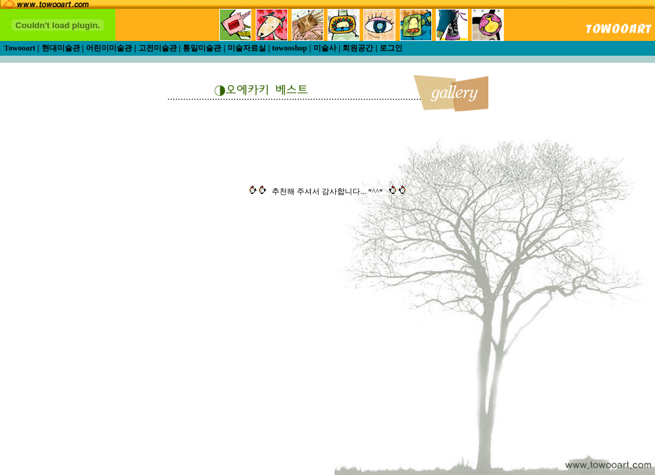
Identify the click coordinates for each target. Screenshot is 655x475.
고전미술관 (157, 48)
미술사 (324, 48)
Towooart (20, 48)
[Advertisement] (382, 355)
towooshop (290, 48)
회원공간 (357, 48)
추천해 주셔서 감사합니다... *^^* (327, 191)
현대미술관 (61, 48)
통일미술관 (202, 48)
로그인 (390, 48)
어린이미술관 (109, 48)
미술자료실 (247, 48)
